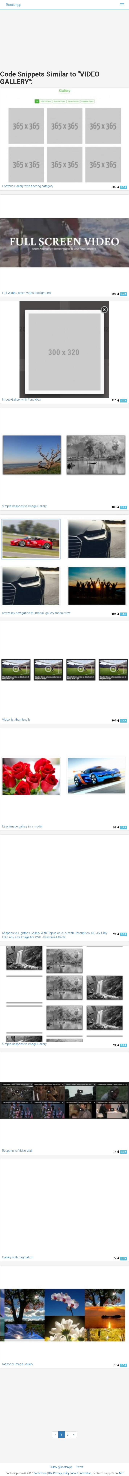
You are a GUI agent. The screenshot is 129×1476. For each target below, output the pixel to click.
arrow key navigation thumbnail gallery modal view (36, 613)
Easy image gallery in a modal (22, 826)
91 (116, 1044)
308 (115, 293)
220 (115, 400)
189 (115, 507)
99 (116, 827)
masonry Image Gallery (17, 1364)
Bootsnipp (13, 5)
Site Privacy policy (58, 1473)
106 (115, 613)
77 (116, 1151)
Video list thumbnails (16, 719)
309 (115, 186)
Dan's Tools (40, 1473)
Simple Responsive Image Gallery (24, 506)
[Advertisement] (64, 36)
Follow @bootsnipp (61, 1467)
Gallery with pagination (17, 1257)
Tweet (79, 1467)
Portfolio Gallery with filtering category (27, 186)
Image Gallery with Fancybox (21, 399)
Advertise (85, 1473)
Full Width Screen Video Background (26, 293)
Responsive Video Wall (17, 1150)
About (74, 1473)
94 (116, 933)
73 (116, 1365)
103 (115, 720)
